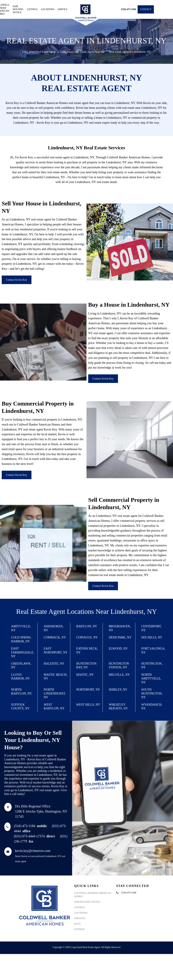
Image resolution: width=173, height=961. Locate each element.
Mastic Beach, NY (55, 676)
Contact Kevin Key (16, 279)
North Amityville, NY (151, 678)
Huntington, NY (151, 665)
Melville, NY (119, 674)
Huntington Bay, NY (86, 665)
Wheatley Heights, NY (118, 706)
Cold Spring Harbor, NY (21, 639)
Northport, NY (88, 689)
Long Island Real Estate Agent (39, 51)
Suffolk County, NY (20, 706)
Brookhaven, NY (120, 628)
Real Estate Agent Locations (55, 611)
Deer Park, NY (120, 637)
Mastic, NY (85, 674)
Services (63, 9)
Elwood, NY (118, 648)
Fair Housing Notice (18, 9)
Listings (32, 9)
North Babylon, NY (21, 691)
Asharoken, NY (53, 628)
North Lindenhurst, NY (55, 693)
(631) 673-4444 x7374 (34, 836)
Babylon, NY (86, 626)
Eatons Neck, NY (87, 650)
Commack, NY (55, 637)
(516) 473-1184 (30, 826)
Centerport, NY (151, 628)
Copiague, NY (87, 637)
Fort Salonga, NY (153, 650)
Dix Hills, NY (151, 637)
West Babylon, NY (54, 706)
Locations (47, 9)
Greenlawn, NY (21, 665)
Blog (77, 924)
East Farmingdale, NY (22, 652)
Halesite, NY (54, 663)
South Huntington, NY (151, 693)
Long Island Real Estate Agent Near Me (82, 51)
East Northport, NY (56, 650)
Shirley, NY (118, 689)
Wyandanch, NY (151, 706)
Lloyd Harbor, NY (20, 676)
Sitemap (79, 929)
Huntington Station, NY (119, 665)
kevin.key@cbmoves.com (32, 851)
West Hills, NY (88, 704)
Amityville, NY (21, 628)
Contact (145, 9)
